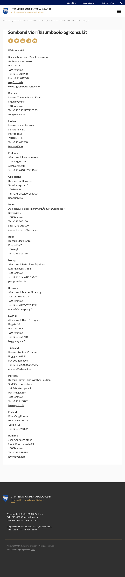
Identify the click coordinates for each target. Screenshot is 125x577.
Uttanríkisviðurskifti (58, 21)
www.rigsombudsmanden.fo (24, 86)
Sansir (33, 550)
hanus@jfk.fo (15, 146)
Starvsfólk (71, 3)
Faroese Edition (32, 21)
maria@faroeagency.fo (20, 309)
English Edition (89, 3)
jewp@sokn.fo (16, 405)
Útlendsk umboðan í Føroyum (78, 21)
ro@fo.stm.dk (15, 82)
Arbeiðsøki (45, 21)
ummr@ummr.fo (31, 517)
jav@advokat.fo (17, 456)
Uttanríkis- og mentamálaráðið (14, 21)
